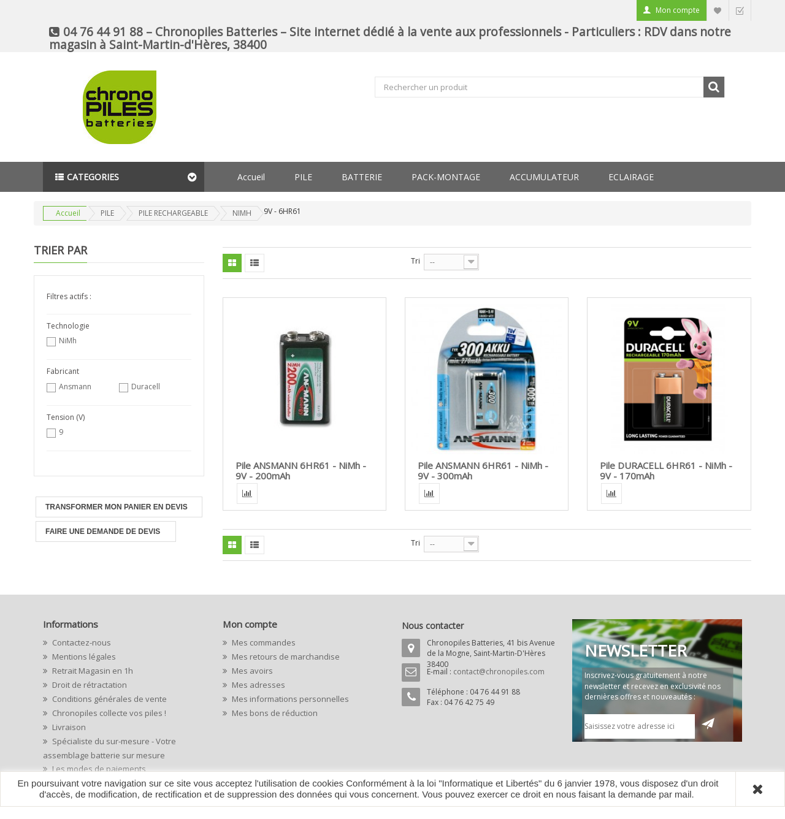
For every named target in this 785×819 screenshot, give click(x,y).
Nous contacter (433, 625)
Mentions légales (83, 656)
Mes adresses (257, 684)
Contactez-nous (80, 642)
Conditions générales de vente (108, 698)
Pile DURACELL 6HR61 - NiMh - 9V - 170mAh (666, 470)
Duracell (145, 386)
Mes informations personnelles (289, 698)
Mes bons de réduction (274, 712)
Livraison (68, 727)
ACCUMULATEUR (544, 177)
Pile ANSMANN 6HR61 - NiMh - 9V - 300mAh (483, 470)
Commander (739, 10)
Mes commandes (263, 642)
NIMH (241, 213)
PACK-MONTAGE (446, 177)
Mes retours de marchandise (285, 656)
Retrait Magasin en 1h (91, 670)
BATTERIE (362, 177)
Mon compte (678, 10)
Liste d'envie (717, 10)
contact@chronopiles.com (499, 671)
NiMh (68, 340)
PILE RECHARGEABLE (173, 213)
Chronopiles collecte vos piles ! (108, 712)
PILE (303, 177)
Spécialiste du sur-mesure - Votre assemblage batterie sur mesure (109, 748)
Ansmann (75, 386)
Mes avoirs (251, 670)
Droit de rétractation (88, 684)
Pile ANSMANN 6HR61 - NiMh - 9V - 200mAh (301, 470)
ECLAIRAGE (631, 177)
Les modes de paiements (98, 768)
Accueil (251, 177)
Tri (415, 261)
